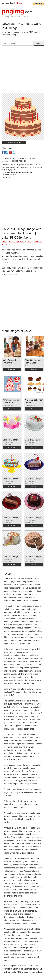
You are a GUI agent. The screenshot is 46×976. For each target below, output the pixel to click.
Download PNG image (14, 142)
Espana (19, 3)
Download (11, 369)
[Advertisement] (23, 70)
